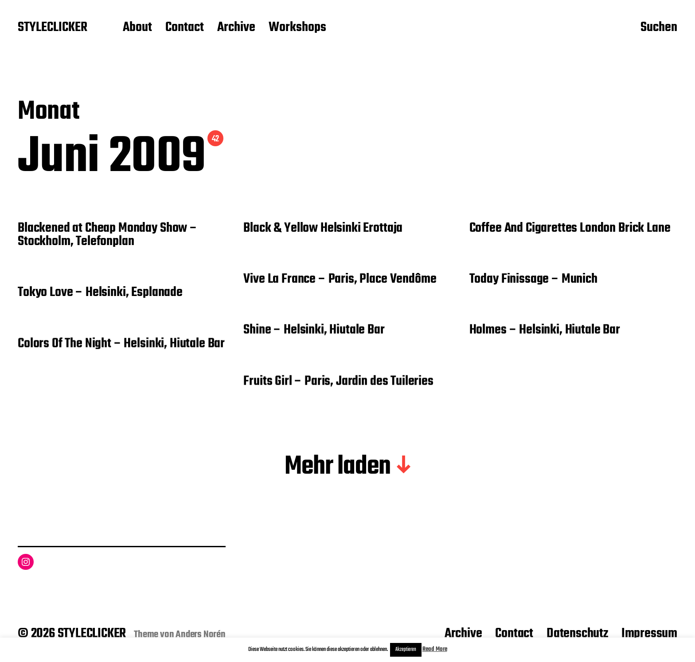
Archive (236, 27)
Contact (184, 27)
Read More (434, 649)
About (137, 27)
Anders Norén (201, 634)
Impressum (649, 633)
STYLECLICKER (52, 27)
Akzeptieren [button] (405, 650)
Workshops (297, 27)
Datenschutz (577, 633)
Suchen (658, 28)
